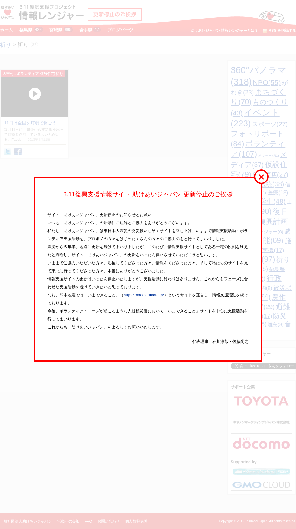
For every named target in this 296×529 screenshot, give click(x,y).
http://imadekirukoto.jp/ (144, 295)
